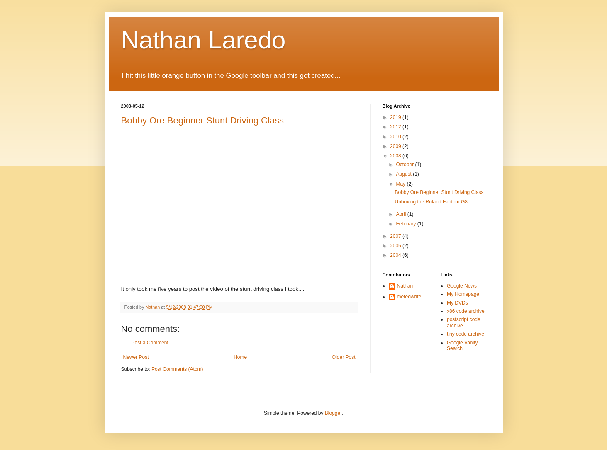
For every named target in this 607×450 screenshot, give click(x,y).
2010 (396, 137)
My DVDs (457, 303)
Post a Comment (150, 343)
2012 (396, 127)
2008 (396, 156)
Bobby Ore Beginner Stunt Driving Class (202, 120)
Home (240, 357)
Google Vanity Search (462, 345)
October (405, 164)
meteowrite (409, 297)
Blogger (333, 413)
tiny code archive (465, 334)
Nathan (405, 286)
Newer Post (136, 357)
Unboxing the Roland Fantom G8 (431, 202)
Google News (462, 286)
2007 (396, 236)
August (404, 174)
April (401, 214)
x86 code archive (466, 311)
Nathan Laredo (203, 40)
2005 (396, 246)
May (401, 184)
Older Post (344, 357)
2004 (396, 255)
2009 (396, 146)
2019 (396, 117)
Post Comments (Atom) (177, 369)
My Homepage (463, 294)
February (406, 224)
